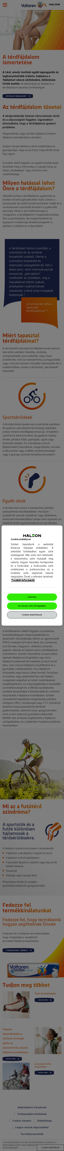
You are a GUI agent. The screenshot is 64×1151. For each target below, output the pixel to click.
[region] (32, 575)
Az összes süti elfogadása (32, 606)
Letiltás (32, 597)
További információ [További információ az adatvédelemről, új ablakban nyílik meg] (23, 580)
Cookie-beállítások (32, 615)
